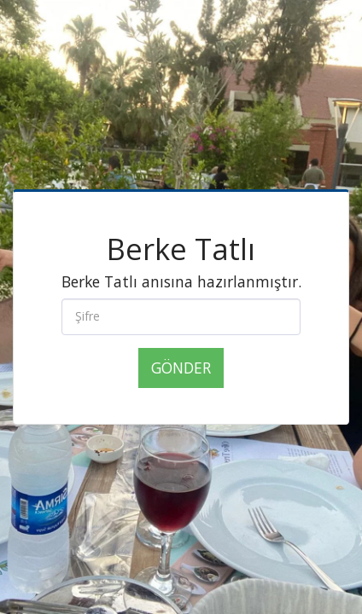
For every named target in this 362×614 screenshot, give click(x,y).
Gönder (181, 367)
